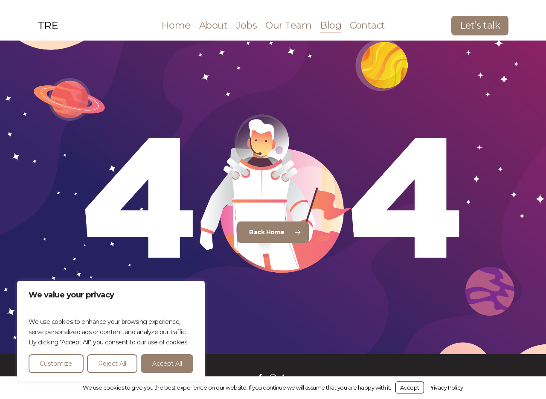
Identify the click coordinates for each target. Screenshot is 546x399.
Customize (56, 363)
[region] (111, 331)
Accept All (167, 363)
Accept (409, 387)
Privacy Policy (445, 387)
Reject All (112, 363)
